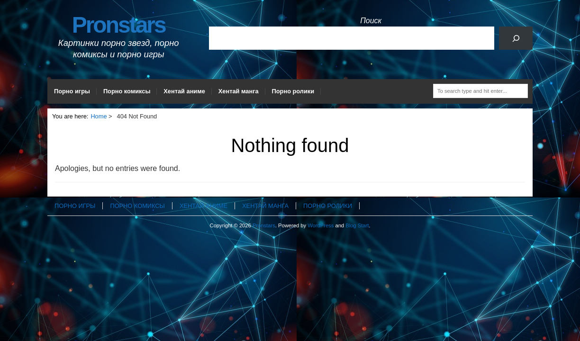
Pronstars (118, 24)
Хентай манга (238, 91)
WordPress (321, 225)
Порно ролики (293, 91)
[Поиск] (516, 38)
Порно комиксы (126, 91)
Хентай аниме (184, 91)
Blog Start (357, 225)
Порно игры (72, 91)
